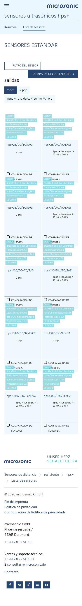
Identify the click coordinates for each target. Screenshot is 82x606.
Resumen (10, 27)
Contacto (11, 572)
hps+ (70, 475)
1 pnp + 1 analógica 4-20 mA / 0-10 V (29, 98)
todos (10, 90)
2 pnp (23, 90)
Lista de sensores (34, 27)
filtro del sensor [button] (25, 65)
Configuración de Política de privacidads (34, 512)
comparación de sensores (52, 74)
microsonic (17, 463)
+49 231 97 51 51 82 (20, 559)
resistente (51, 475)
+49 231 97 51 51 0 (19, 542)
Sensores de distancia (20, 475)
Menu (6, 5)
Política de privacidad (20, 507)
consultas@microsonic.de (26, 565)
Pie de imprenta (16, 502)
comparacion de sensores (21, 428)
